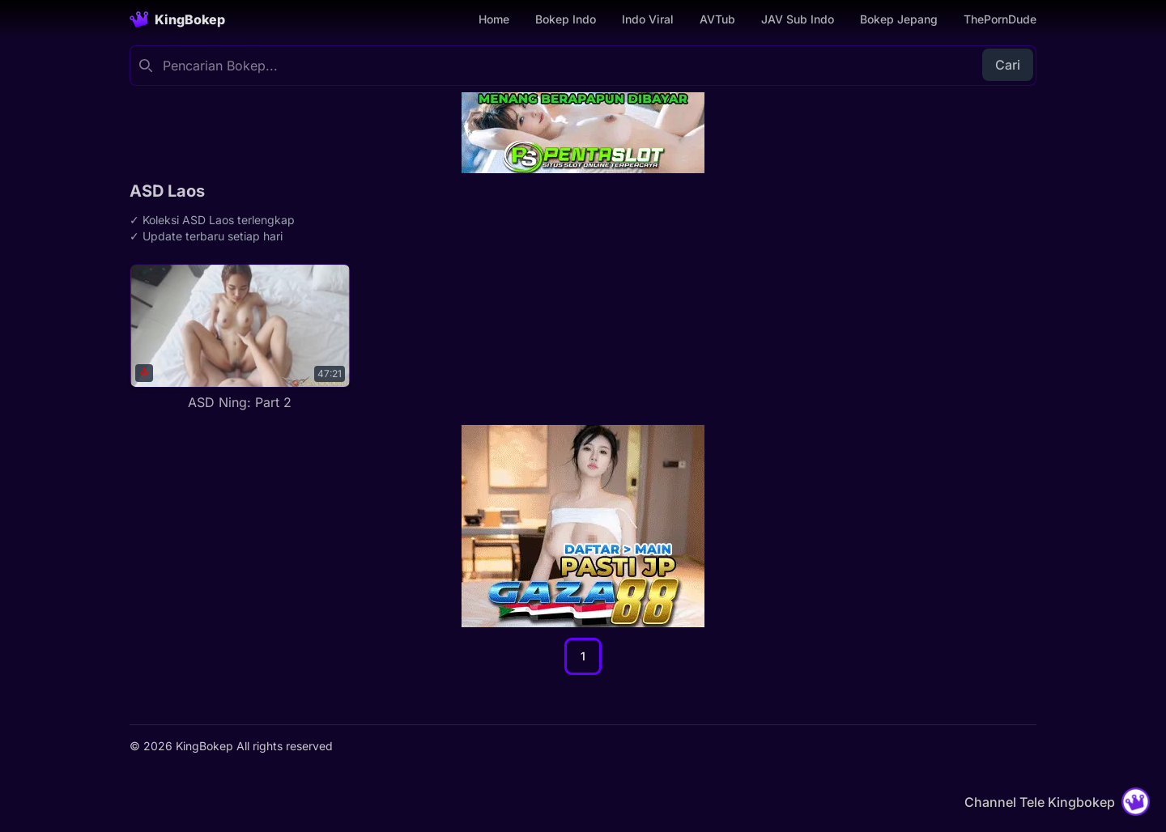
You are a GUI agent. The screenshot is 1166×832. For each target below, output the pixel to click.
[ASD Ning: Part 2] (240, 338)
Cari (1007, 65)
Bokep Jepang (899, 19)
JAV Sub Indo (797, 19)
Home (494, 19)
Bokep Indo (565, 19)
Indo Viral (648, 19)
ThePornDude (1000, 19)
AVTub (717, 19)
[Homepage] (177, 19)
